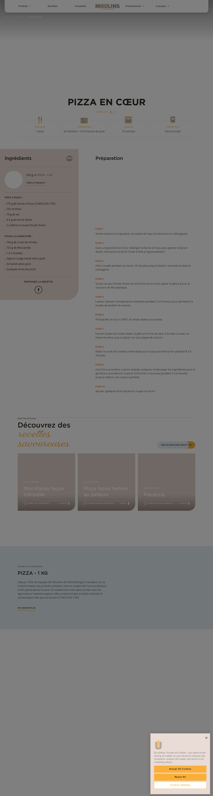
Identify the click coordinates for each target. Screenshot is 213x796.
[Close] (206, 753)
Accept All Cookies (180, 784)
